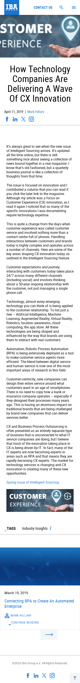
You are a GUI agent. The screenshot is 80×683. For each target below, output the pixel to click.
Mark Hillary (35, 111)
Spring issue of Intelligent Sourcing (32, 482)
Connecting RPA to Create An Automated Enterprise (39, 603)
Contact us (43, 7)
